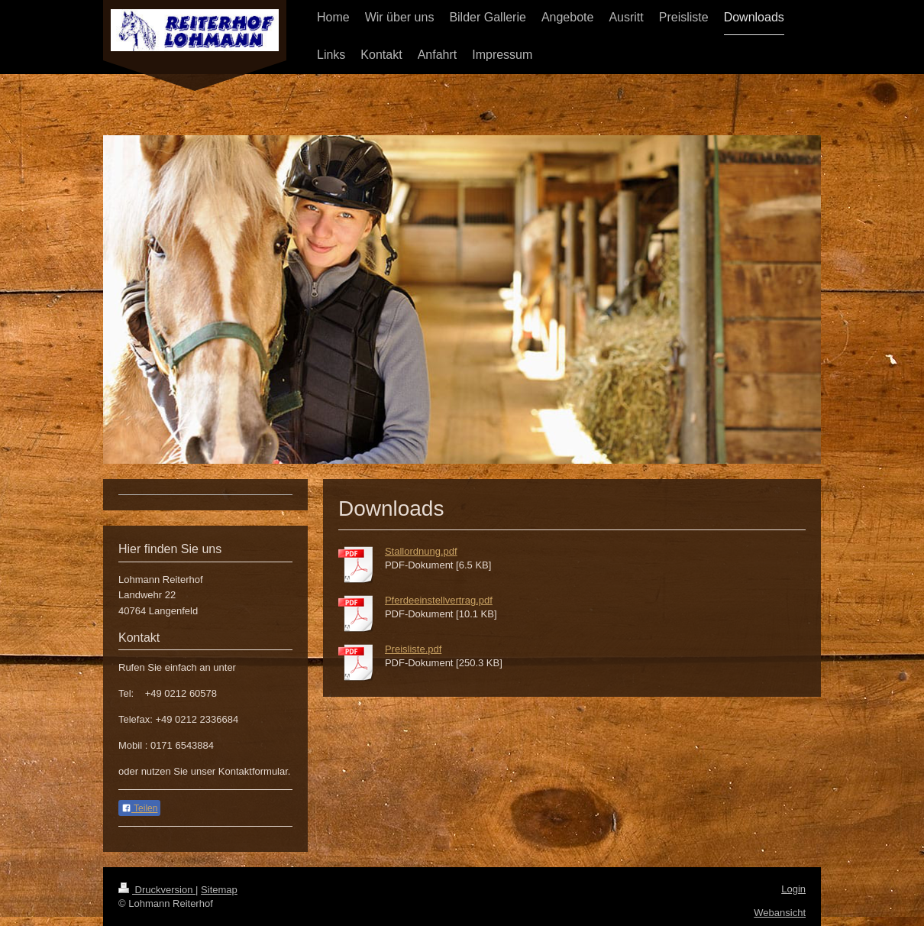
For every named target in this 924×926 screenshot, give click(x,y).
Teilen (139, 808)
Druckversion (156, 889)
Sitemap (219, 889)
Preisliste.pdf (413, 649)
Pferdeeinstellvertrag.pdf (439, 600)
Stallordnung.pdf (421, 551)
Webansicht (780, 912)
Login (793, 889)
